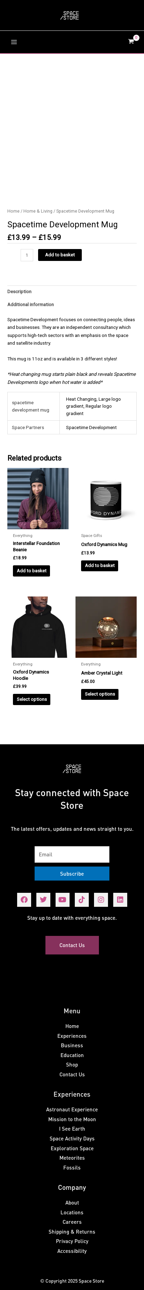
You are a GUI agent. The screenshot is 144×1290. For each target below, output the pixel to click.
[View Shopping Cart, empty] (131, 42)
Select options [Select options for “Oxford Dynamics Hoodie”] (32, 699)
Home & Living (37, 211)
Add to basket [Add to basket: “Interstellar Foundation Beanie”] (31, 570)
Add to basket (60, 254)
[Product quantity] (27, 255)
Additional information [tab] (30, 304)
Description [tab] (19, 291)
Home (13, 211)
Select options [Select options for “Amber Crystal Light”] (100, 694)
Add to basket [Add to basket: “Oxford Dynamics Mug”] (100, 565)
